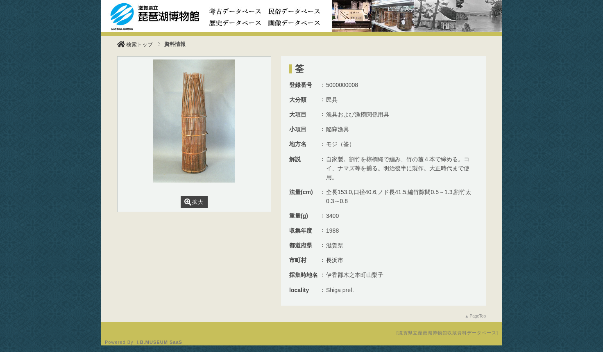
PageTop (478, 316)
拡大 (194, 202)
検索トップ (135, 44)
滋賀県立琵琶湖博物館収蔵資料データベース (447, 332)
